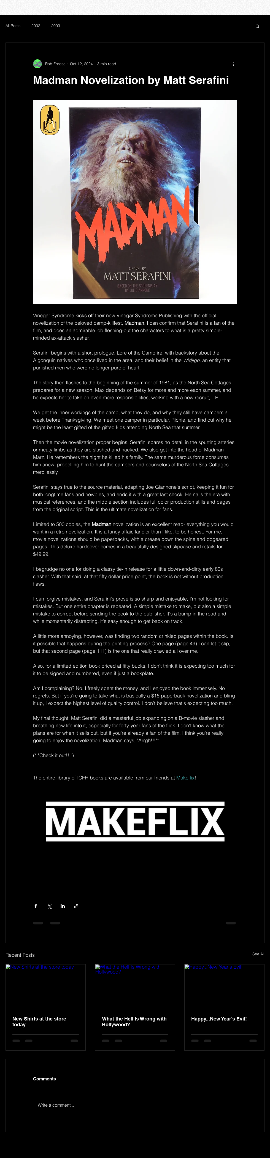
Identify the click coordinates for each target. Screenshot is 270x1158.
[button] (257, 26)
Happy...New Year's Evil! (219, 1019)
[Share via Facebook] (35, 906)
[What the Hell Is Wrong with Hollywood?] (135, 986)
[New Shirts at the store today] (45, 986)
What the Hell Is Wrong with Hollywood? (134, 1021)
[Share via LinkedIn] (62, 906)
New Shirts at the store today (39, 1021)
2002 (35, 25)
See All (258, 953)
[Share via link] (76, 906)
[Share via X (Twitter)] (49, 906)
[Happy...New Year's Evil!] (224, 986)
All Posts (13, 25)
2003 (55, 25)
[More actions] (233, 63)
